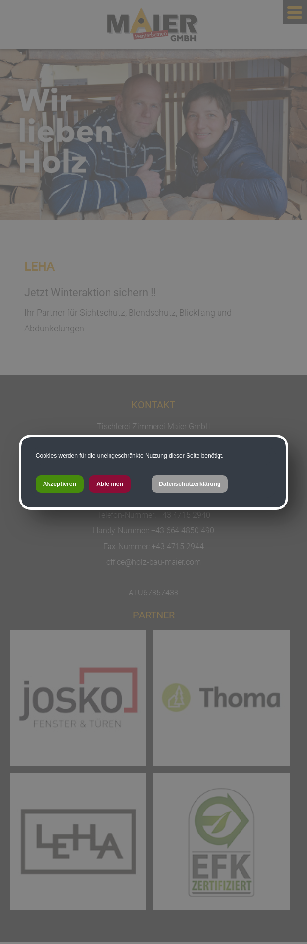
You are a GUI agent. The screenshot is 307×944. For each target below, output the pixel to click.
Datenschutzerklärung (189, 484)
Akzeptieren (59, 484)
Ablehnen (109, 484)
